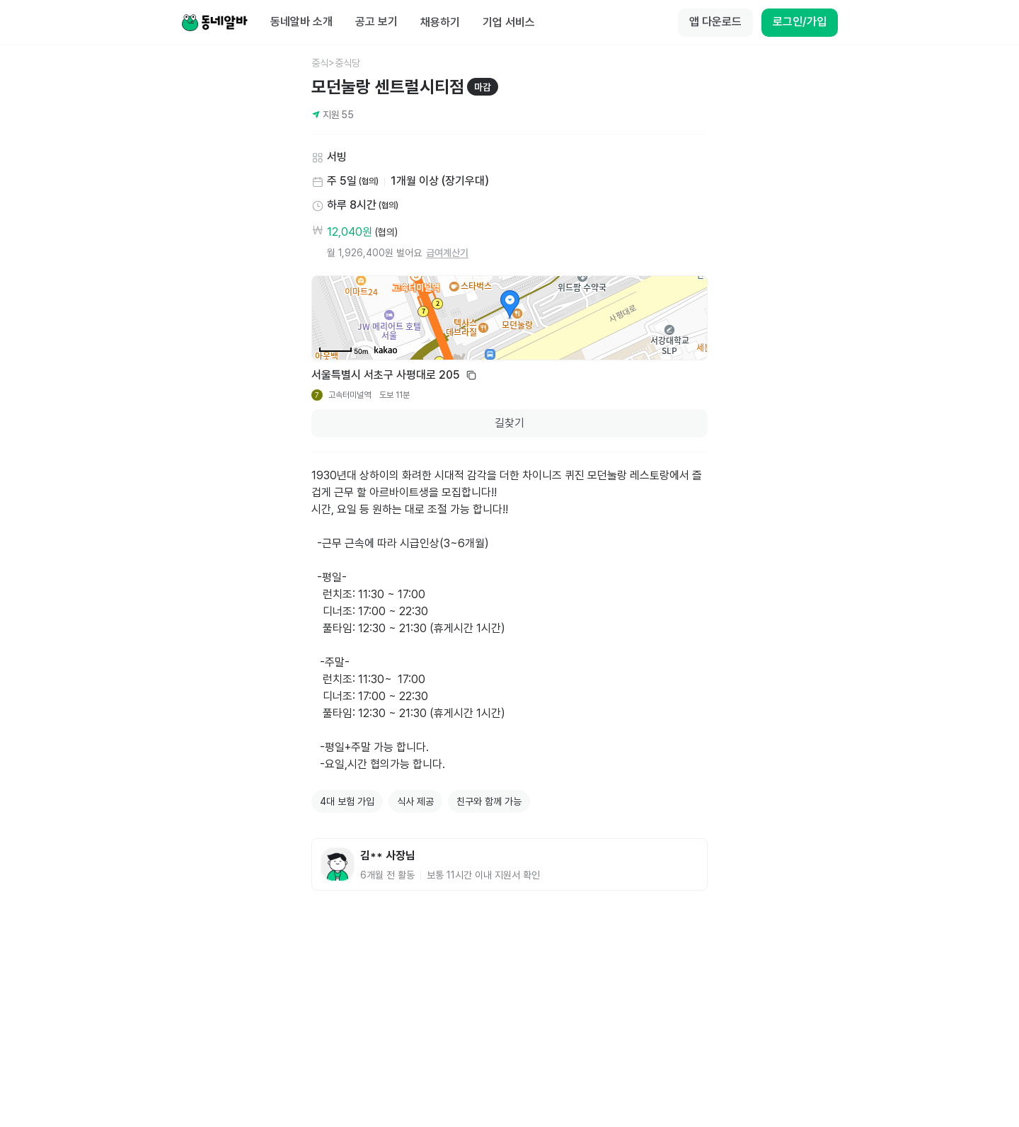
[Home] (214, 22)
